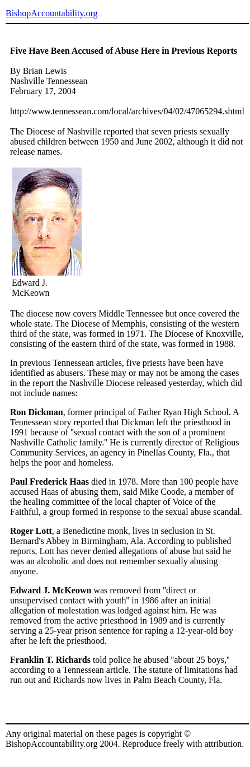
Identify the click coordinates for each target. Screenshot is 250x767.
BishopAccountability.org (51, 13)
